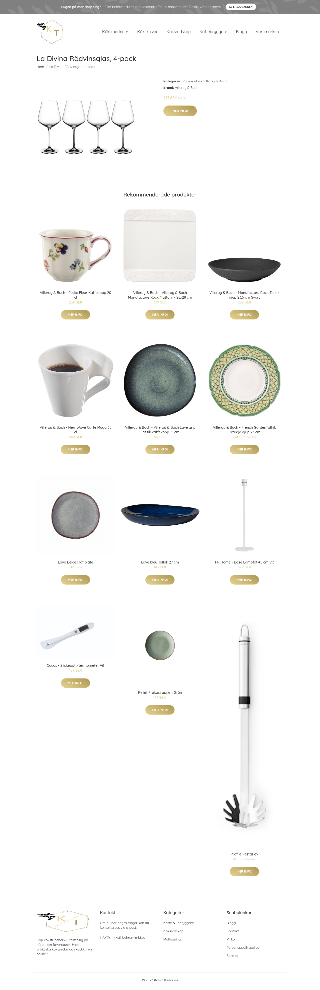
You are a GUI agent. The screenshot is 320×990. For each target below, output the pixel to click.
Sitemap (233, 958)
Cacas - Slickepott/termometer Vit (75, 668)
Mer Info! (180, 113)
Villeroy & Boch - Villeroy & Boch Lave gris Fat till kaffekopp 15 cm (160, 431)
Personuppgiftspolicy (243, 950)
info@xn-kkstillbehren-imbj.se (122, 940)
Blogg (241, 32)
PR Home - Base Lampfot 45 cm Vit (244, 564)
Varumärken (267, 32)
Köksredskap (179, 32)
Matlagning (172, 941)
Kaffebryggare (213, 32)
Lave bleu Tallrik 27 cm (160, 564)
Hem (40, 69)
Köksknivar (147, 32)
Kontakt (233, 933)
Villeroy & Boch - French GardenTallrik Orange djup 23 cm (244, 431)
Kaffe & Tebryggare (178, 925)
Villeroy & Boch (215, 83)
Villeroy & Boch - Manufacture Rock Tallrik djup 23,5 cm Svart (244, 297)
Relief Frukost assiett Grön (160, 694)
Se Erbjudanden (241, 6)
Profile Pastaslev (244, 856)
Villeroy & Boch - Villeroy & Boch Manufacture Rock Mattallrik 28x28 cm (160, 297)
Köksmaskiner (115, 32)
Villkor (231, 941)
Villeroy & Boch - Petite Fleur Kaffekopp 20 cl (75, 297)
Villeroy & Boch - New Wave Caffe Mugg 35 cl (75, 431)
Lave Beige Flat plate (75, 564)
